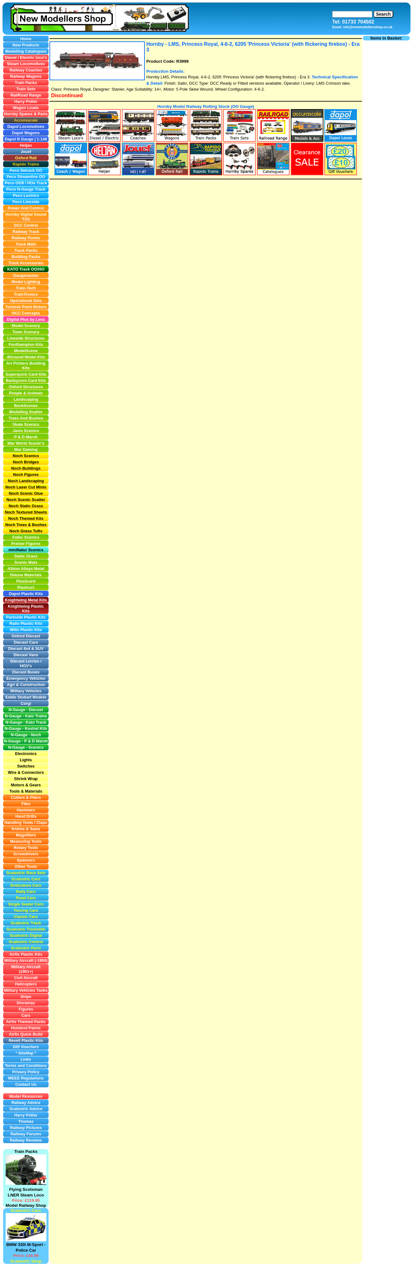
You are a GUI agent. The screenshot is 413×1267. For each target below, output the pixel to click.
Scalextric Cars (26, 1210)
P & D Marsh (36, 741)
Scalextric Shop (25, 1261)
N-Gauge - (14, 741)
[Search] (352, 14)
